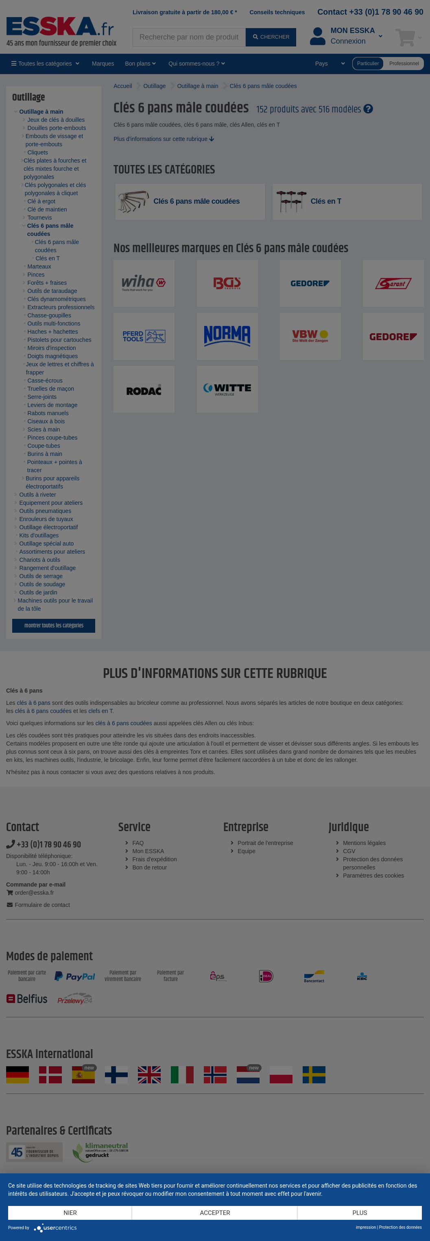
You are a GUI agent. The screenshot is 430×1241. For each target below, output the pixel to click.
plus (360, 1213)
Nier (70, 1213)
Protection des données (400, 1227)
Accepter (215, 1213)
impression (366, 1227)
